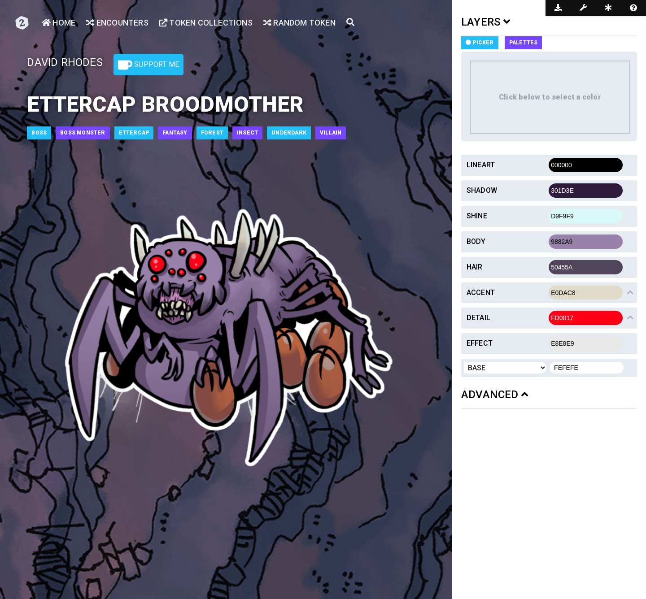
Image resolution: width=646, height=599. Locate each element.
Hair (475, 267)
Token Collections (206, 22)
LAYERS (486, 22)
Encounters (117, 22)
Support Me (148, 65)
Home (58, 22)
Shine (477, 216)
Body (476, 241)
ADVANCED (494, 394)
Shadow (482, 190)
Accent (481, 292)
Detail (478, 317)
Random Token (299, 22)
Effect (480, 343)
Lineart (481, 165)
